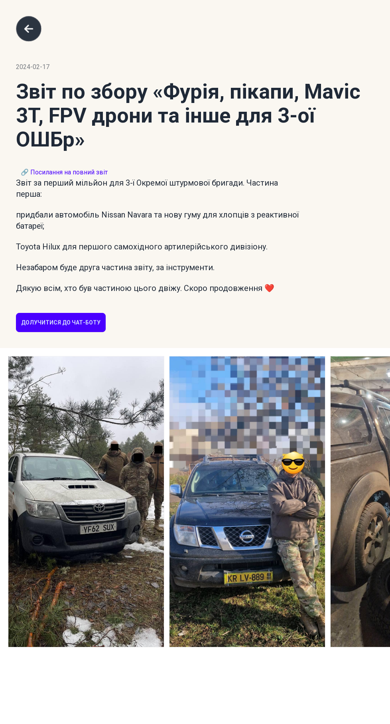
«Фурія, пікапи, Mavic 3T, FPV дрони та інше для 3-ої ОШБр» (188, 115)
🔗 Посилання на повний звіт (64, 172)
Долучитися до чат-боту (60, 322)
